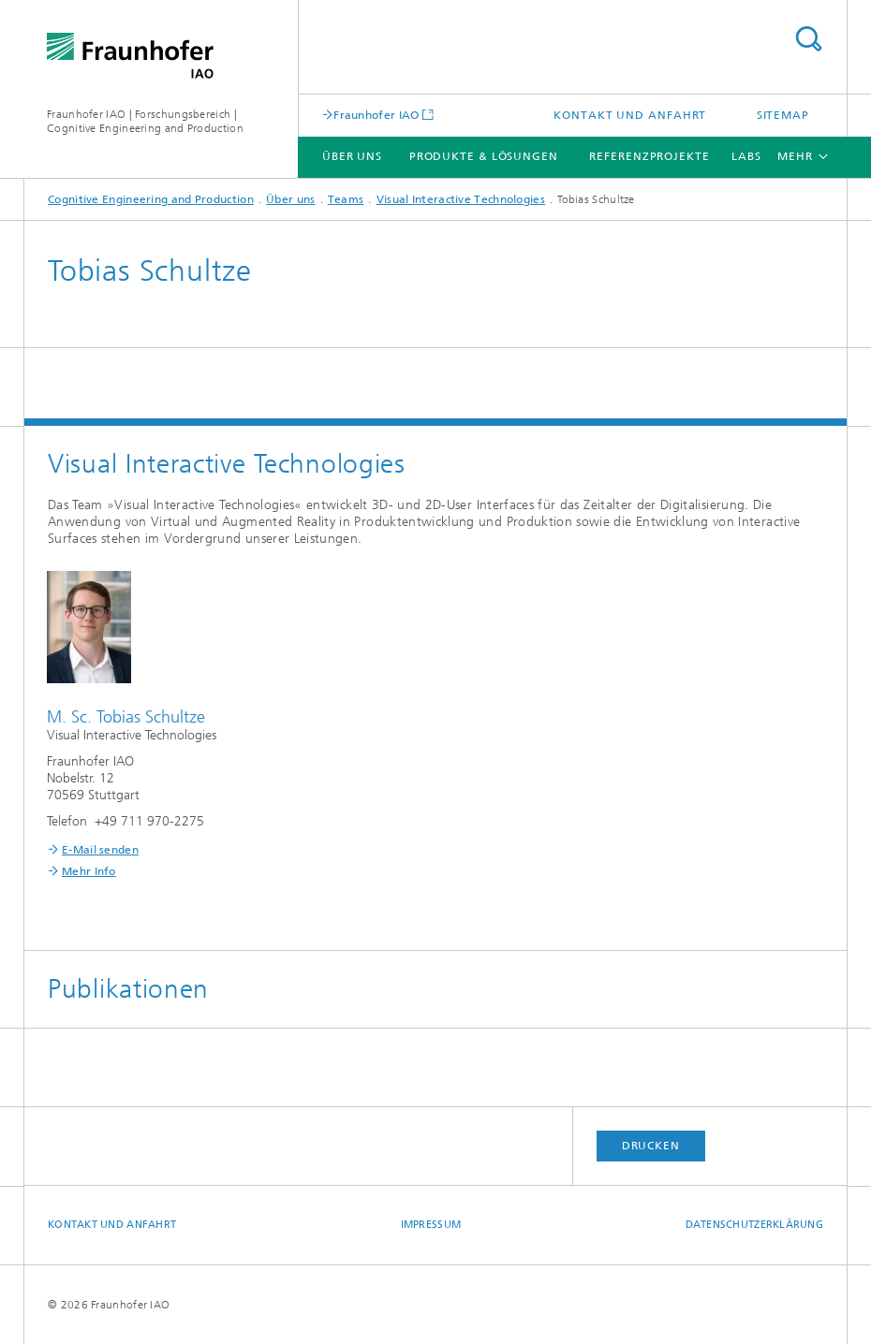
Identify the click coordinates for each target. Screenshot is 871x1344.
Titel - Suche (808, 38)
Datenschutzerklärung (755, 1225)
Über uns (352, 156)
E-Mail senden (100, 849)
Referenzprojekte (649, 156)
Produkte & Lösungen (483, 156)
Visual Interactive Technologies (460, 199)
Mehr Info (89, 871)
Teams (346, 199)
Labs (746, 156)
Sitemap (783, 115)
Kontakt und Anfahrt (630, 115)
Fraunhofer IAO (376, 115)
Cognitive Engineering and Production (151, 199)
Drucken (651, 1145)
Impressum (431, 1225)
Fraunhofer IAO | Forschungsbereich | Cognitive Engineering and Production (145, 121)
